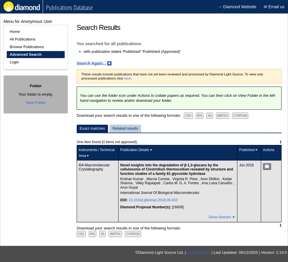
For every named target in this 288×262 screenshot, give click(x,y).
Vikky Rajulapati (149, 183)
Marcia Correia (158, 179)
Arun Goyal (129, 187)
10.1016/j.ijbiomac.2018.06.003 (153, 200)
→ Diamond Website (237, 6)
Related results (125, 128)
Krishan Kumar (132, 179)
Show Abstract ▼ (221, 217)
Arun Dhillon (210, 179)
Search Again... (91, 63)
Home (15, 31)
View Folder (35, 102)
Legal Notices (198, 252)
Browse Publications (27, 47)
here (127, 78)
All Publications (22, 39)
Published (247, 150)
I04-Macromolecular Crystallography (94, 167)
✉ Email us (274, 6)
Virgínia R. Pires (185, 179)
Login (14, 62)
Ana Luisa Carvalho (217, 183)
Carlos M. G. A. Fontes (181, 183)
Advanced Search (26, 54)
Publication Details (134, 150)
